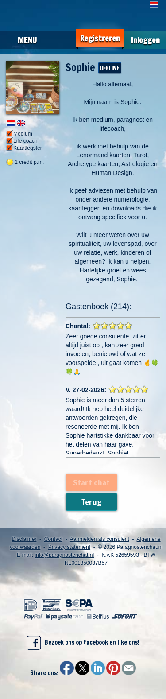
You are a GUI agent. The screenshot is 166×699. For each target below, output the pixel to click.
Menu (27, 40)
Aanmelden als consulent (99, 539)
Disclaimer (24, 539)
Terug (91, 502)
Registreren (100, 38)
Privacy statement (69, 547)
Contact (53, 539)
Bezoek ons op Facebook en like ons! (83, 643)
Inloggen (145, 40)
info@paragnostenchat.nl (64, 555)
